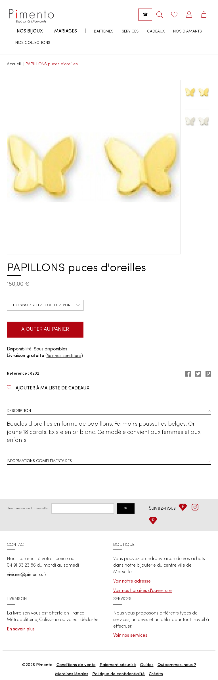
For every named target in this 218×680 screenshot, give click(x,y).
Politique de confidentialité (118, 674)
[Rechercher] (159, 15)
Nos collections (32, 43)
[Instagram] (195, 507)
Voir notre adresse (132, 581)
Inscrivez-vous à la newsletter (28, 508)
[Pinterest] (153, 520)
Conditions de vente (76, 665)
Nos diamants (187, 31)
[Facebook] (183, 507)
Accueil (14, 64)
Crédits (156, 674)
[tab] (109, 411)
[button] (109, 411)
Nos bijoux (30, 31)
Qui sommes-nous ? (177, 665)
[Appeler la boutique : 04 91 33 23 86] (145, 15)
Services (130, 31)
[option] (93, 167)
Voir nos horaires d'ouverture (142, 591)
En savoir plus (21, 629)
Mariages (65, 31)
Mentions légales (71, 674)
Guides (147, 665)
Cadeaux (156, 31)
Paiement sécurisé (118, 665)
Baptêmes (103, 31)
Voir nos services (130, 635)
